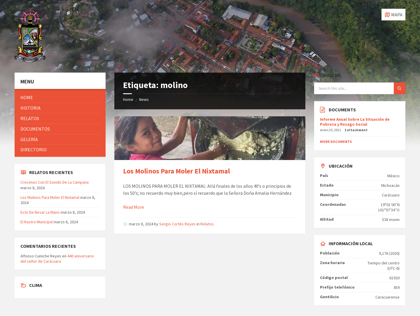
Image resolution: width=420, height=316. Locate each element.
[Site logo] (30, 61)
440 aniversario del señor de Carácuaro (57, 258)
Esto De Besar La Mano (40, 212)
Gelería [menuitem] (29, 139)
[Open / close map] (393, 14)
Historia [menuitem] (30, 108)
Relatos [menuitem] (29, 118)
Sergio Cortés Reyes (177, 224)
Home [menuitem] (26, 97)
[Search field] (359, 88)
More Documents (336, 141)
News (144, 99)
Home (128, 99)
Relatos (207, 224)
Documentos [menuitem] (35, 129)
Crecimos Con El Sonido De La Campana (54, 182)
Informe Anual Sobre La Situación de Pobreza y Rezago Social (355, 122)
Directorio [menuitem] (33, 149)
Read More (133, 207)
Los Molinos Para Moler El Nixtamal (176, 170)
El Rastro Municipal (36, 221)
